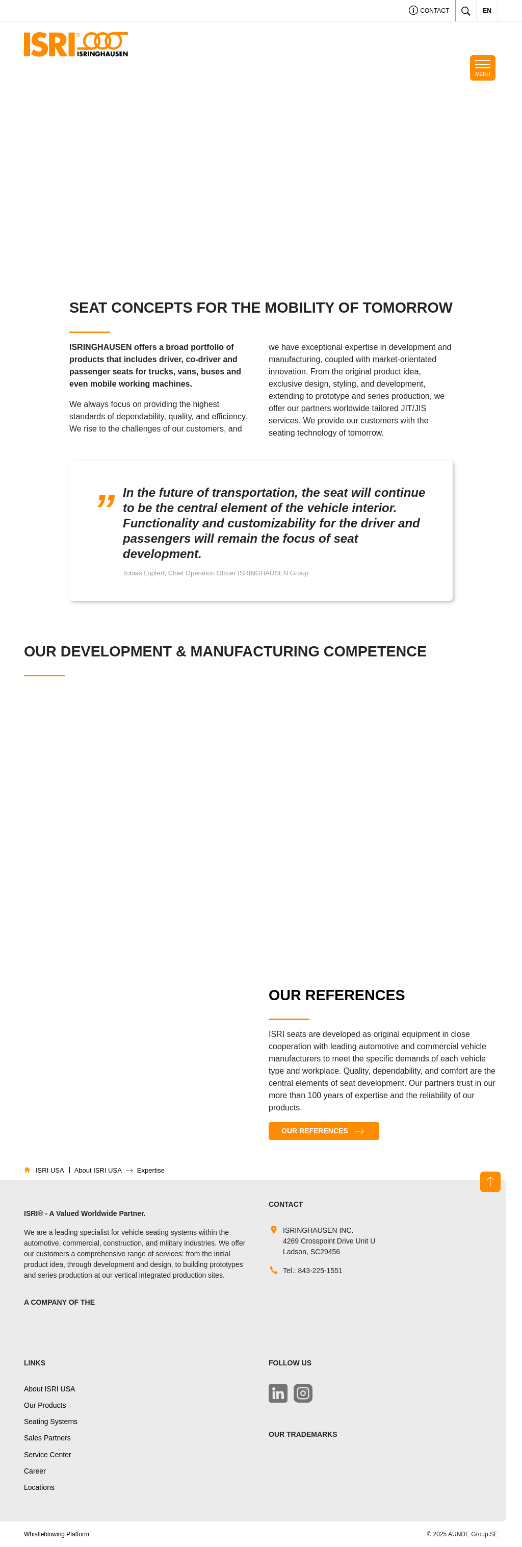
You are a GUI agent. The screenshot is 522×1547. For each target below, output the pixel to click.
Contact (429, 11)
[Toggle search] (466, 10)
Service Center (47, 1455)
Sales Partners (47, 1438)
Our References (314, 1131)
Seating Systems (50, 1421)
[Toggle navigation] (482, 68)
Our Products (45, 1405)
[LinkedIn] (278, 1393)
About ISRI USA (49, 1389)
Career (35, 1471)
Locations (39, 1487)
